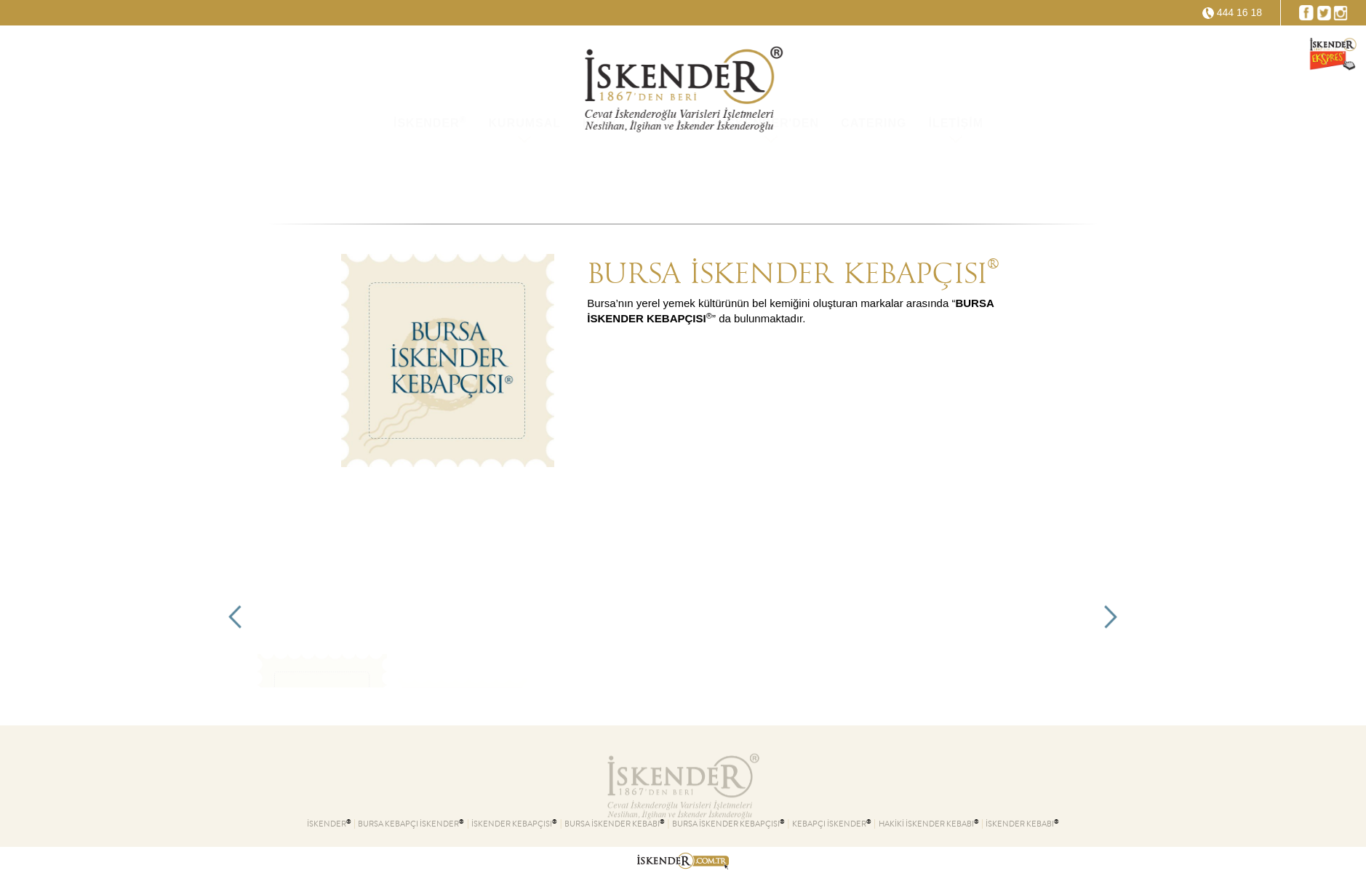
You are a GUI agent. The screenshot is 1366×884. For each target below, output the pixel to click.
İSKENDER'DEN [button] (771, 178)
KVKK (600, 178)
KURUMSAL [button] (524, 178)
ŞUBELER (670, 178)
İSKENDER (430, 177)
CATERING (873, 178)
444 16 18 (1239, 12)
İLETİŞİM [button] (955, 178)
